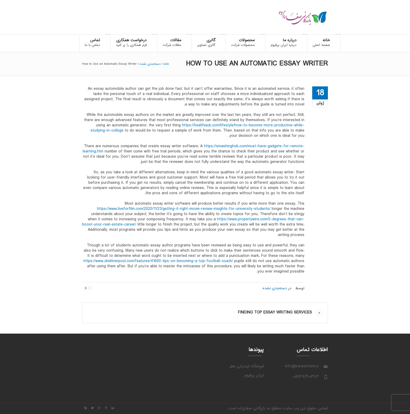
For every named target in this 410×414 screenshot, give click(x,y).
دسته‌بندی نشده (150, 64)
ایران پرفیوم (254, 375)
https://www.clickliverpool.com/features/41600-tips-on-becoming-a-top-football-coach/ (158, 261)
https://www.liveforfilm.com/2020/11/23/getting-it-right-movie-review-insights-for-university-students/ (183, 208)
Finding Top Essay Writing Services (275, 312)
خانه (166, 64)
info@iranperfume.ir (302, 366)
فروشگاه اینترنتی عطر (246, 366)
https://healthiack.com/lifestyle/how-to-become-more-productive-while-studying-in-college (197, 128)
